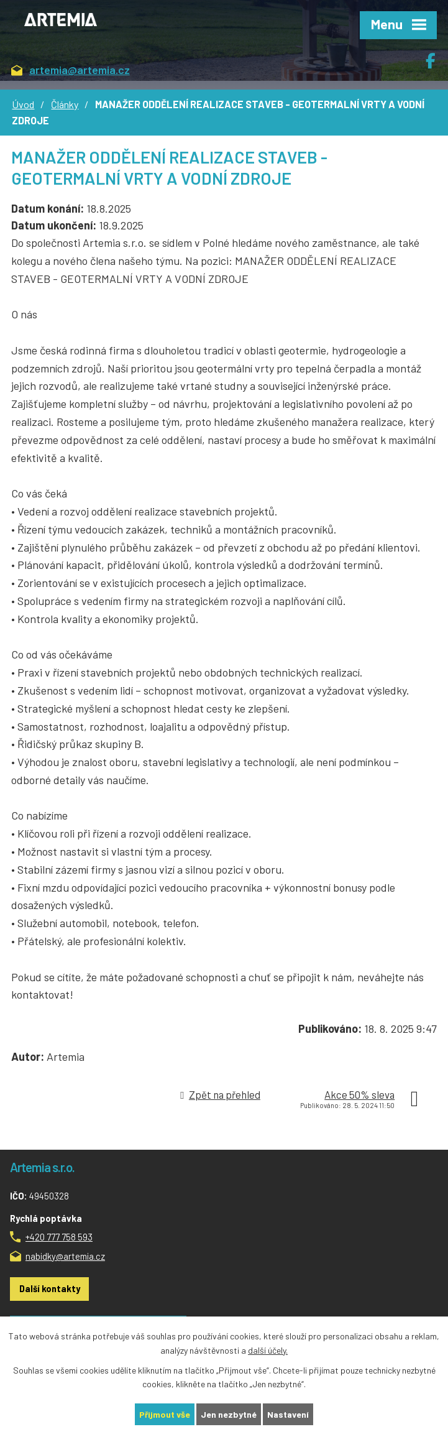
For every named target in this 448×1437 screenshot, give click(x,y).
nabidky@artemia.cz (65, 1256)
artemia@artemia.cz (70, 70)
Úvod (23, 104)
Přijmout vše (164, 1414)
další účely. (268, 1350)
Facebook (437, 56)
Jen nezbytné (229, 1414)
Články (64, 104)
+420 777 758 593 (59, 1236)
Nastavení (288, 1414)
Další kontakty (49, 1288)
